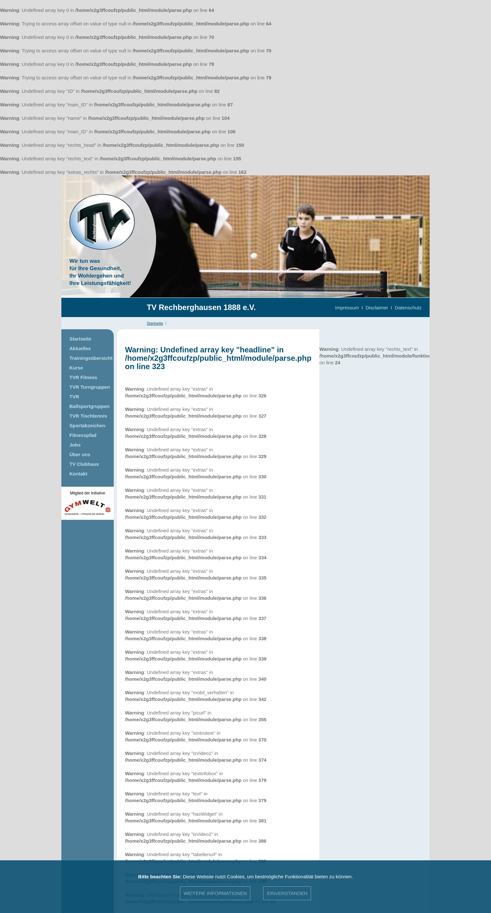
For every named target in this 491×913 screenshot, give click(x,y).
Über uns (79, 454)
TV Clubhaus (84, 464)
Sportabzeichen (87, 425)
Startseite (155, 323)
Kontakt (78, 473)
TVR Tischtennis (88, 416)
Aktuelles (80, 348)
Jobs (75, 445)
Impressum (347, 307)
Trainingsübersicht (90, 358)
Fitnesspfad (82, 435)
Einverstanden (287, 893)
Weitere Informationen (215, 893)
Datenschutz (408, 307)
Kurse (76, 367)
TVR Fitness (83, 377)
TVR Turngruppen (89, 387)
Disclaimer (377, 307)
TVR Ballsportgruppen (89, 401)
